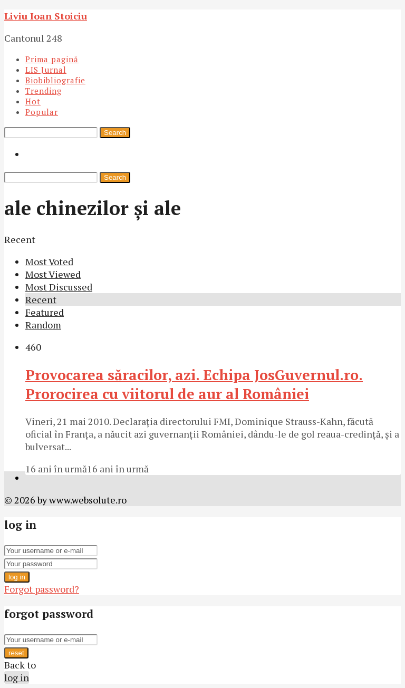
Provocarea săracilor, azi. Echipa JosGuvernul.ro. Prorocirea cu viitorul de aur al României (194, 384)
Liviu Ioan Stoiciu (45, 15)
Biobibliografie (55, 80)
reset (16, 653)
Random (43, 324)
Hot (33, 101)
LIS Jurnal (45, 69)
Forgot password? (41, 589)
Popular (41, 111)
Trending (43, 90)
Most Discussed (58, 286)
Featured (44, 312)
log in (16, 577)
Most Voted (49, 261)
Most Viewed (53, 274)
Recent (40, 299)
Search (115, 133)
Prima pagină (52, 59)
